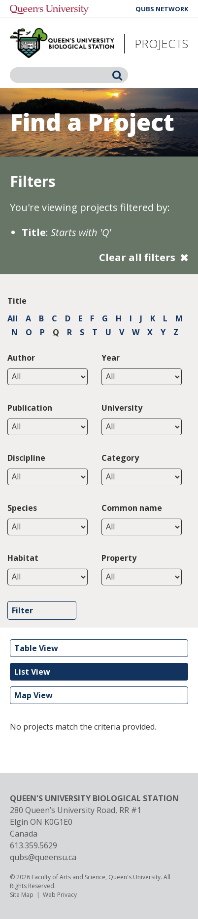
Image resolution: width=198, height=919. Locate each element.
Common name (131, 507)
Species (22, 507)
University (121, 407)
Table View (36, 648)
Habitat (22, 557)
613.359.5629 (33, 845)
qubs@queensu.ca (43, 857)
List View (32, 671)
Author (21, 357)
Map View (33, 695)
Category (120, 457)
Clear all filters (137, 257)
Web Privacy (60, 895)
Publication (29, 407)
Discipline (26, 457)
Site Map (21, 895)
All (12, 318)
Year (110, 357)
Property (118, 557)
